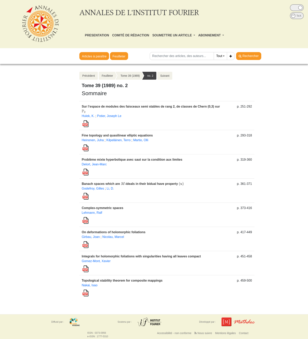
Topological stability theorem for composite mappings (122, 280)
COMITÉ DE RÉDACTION (130, 35)
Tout (219, 56)
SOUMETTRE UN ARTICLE (172, 35)
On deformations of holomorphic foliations (113, 232)
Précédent (88, 75)
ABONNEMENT (210, 35)
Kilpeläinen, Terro (118, 140)
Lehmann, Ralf (92, 212)
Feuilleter (119, 56)
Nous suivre (203, 333)
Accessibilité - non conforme (174, 333)
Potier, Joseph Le (109, 116)
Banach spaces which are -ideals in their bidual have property (133, 183)
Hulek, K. (88, 116)
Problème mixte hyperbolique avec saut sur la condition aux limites (132, 159)
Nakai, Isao (89, 285)
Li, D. (110, 188)
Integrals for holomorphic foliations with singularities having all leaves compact (141, 256)
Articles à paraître (94, 56)
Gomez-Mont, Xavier (96, 261)
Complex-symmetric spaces (102, 208)
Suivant (165, 75)
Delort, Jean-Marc (94, 164)
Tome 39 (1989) (130, 75)
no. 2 (150, 75)
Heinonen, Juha (93, 140)
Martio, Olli (140, 140)
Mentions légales (225, 333)
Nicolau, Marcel (113, 237)
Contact (243, 333)
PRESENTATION (97, 35)
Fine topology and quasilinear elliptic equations (117, 135)
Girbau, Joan (91, 237)
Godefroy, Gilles (93, 188)
